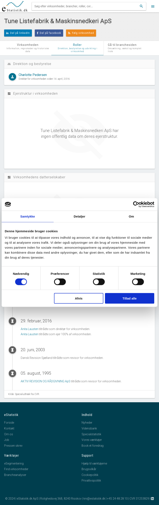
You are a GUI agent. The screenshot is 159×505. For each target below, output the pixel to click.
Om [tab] (131, 216)
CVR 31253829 (139, 498)
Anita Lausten (29, 329)
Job (6, 439)
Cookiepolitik (90, 475)
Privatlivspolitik (91, 480)
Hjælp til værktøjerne (94, 463)
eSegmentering (14, 463)
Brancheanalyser (15, 475)
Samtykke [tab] (27, 216)
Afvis (79, 298)
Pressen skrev (13, 445)
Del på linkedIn (18, 33)
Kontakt (9, 428)
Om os (8, 434)
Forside (9, 422)
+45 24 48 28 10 (117, 498)
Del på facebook (49, 33)
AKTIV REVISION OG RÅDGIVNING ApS (45, 381)
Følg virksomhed (81, 33)
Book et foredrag (93, 445)
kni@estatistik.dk (94, 498)
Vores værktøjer (92, 439)
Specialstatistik (91, 434)
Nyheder (87, 422)
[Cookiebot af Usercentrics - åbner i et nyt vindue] (136, 204)
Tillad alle (130, 298)
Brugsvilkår (89, 469)
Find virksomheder (16, 469)
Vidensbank (89, 428)
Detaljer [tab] (79, 216)
